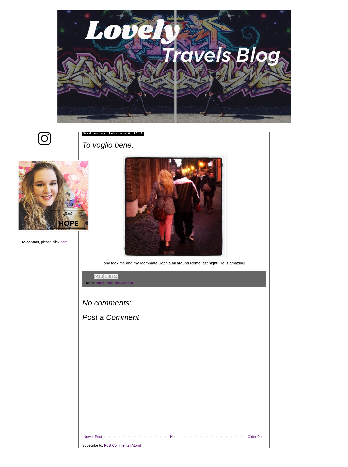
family (100, 283)
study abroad (124, 283)
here (64, 242)
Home (174, 437)
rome (109, 283)
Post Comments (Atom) (122, 445)
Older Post (256, 437)
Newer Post (93, 437)
